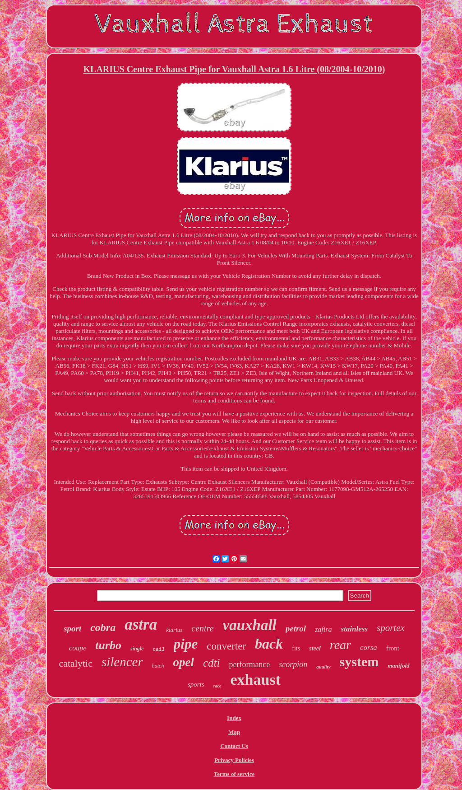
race (217, 685)
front (392, 648)
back (269, 644)
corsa (368, 647)
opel (183, 662)
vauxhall (250, 625)
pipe (186, 644)
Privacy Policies (234, 760)
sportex (391, 627)
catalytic (75, 663)
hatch (158, 666)
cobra (103, 627)
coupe (77, 648)
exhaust (256, 679)
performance (249, 664)
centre (202, 628)
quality (323, 666)
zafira (323, 629)
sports (196, 684)
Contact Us (234, 746)
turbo (108, 645)
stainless (354, 629)
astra (141, 624)
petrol (296, 628)
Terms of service (234, 774)
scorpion (293, 664)
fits (296, 648)
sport (72, 628)
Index (234, 718)
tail (158, 649)
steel (315, 648)
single (136, 648)
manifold (398, 665)
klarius (174, 629)
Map (234, 732)
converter (226, 646)
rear (340, 645)
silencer (122, 661)
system (359, 661)
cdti (211, 663)
